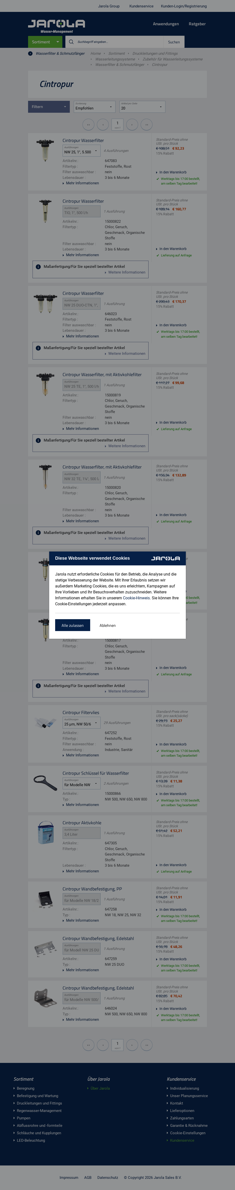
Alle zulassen (73, 625)
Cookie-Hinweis (136, 598)
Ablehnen (108, 625)
